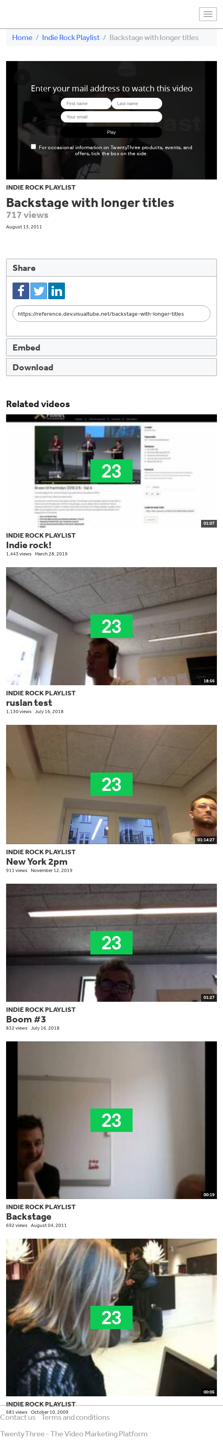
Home (22, 37)
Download (33, 366)
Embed (26, 347)
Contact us (18, 1416)
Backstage (28, 1216)
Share (24, 267)
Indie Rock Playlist (71, 37)
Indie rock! (28, 545)
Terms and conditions (75, 1416)
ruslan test (29, 702)
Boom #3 (26, 1019)
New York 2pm (37, 861)
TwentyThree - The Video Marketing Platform (74, 1433)
